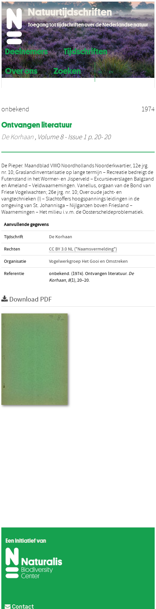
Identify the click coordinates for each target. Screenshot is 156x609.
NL (100, 72)
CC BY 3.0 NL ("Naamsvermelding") (83, 249)
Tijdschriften (85, 50)
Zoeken (67, 70)
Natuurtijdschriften (70, 12)
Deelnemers (26, 50)
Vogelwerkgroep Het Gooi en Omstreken (88, 261)
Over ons (21, 70)
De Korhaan (17, 137)
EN (111, 72)
